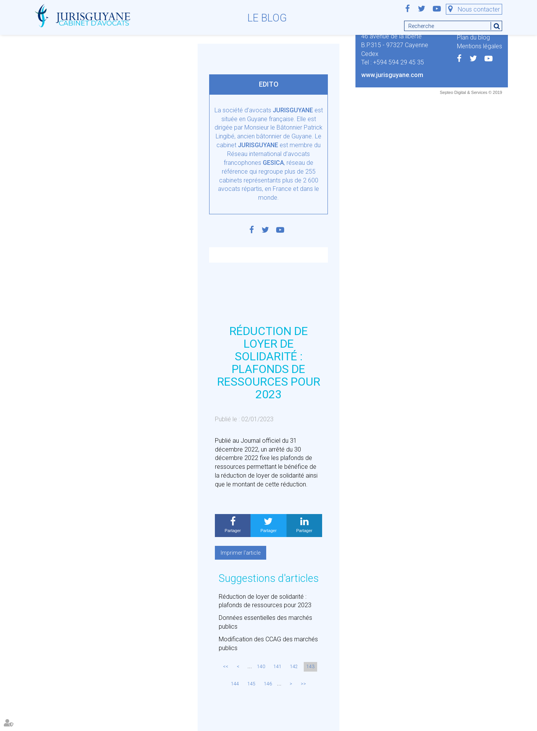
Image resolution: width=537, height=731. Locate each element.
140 (261, 666)
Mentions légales (479, 46)
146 (268, 684)
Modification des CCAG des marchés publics (268, 644)
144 (235, 684)
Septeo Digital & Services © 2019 (471, 92)
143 (310, 666)
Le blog (267, 18)
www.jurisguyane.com (392, 75)
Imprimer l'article (240, 553)
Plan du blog (473, 37)
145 (251, 684)
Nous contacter (479, 9)
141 (277, 666)
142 (294, 666)
